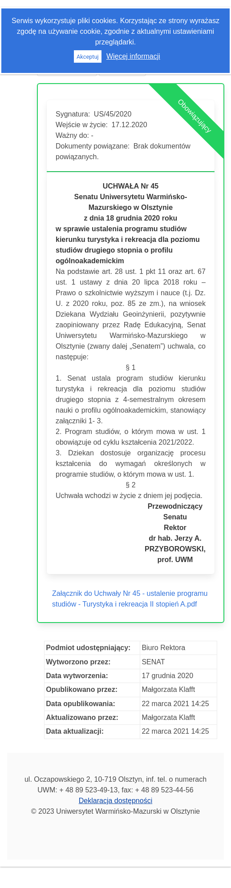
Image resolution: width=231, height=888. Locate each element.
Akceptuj (88, 56)
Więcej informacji (133, 56)
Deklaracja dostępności (115, 800)
